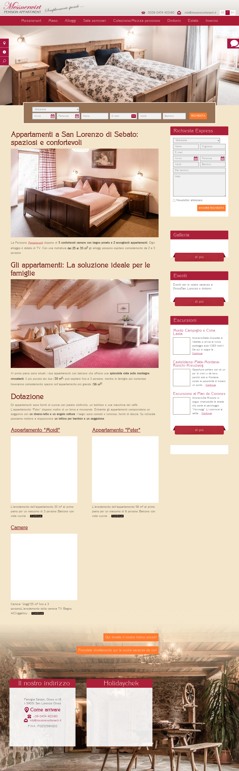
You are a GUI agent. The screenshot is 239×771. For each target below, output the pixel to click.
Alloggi (70, 20)
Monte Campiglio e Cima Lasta (194, 332)
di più (199, 257)
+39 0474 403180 (45, 716)
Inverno (212, 20)
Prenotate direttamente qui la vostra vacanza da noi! (117, 650)
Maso (53, 20)
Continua (36, 516)
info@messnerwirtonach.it (200, 12)
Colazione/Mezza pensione (136, 20)
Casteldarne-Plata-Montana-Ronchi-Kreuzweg (196, 363)
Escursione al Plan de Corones (199, 394)
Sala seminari (94, 20)
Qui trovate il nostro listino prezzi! (131, 637)
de (222, 12)
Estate (193, 20)
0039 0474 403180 (161, 12)
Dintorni (174, 20)
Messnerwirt (31, 20)
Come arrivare (45, 709)
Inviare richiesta (211, 208)
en (232, 12)
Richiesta (198, 116)
